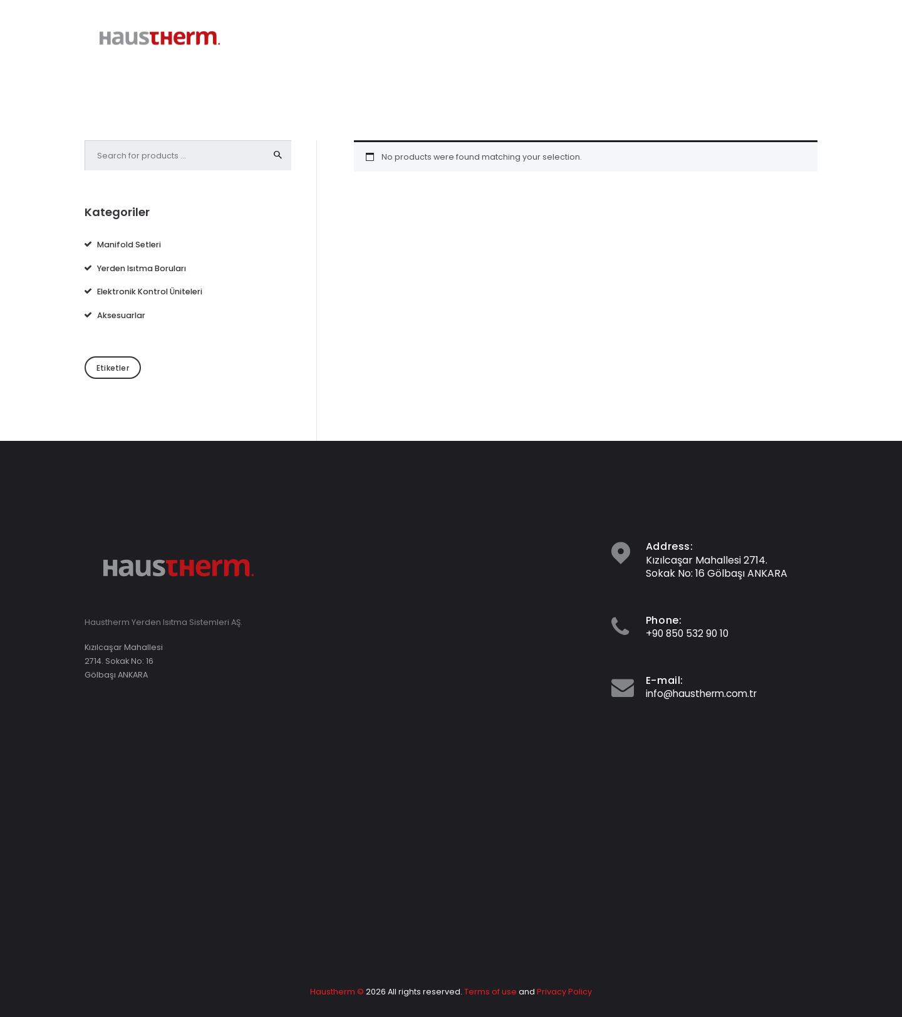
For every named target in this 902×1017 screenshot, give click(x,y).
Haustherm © (338, 991)
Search (278, 155)
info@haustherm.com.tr (705, 693)
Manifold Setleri (129, 244)
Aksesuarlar (121, 315)
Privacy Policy (564, 991)
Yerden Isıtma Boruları (141, 267)
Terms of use (491, 991)
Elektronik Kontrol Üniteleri (149, 291)
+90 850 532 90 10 (689, 633)
